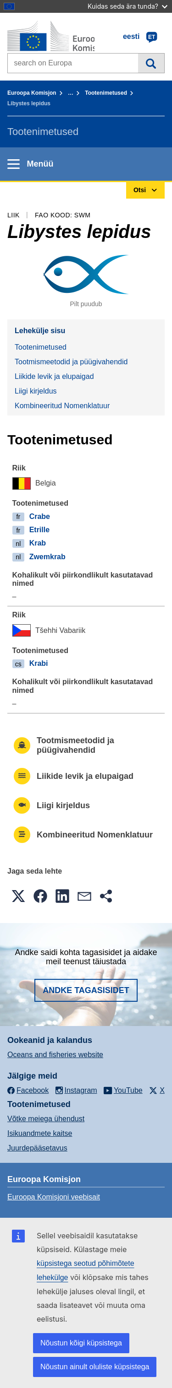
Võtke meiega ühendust (45, 1119)
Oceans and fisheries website (55, 1055)
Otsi (151, 63)
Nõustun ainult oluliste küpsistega (94, 1367)
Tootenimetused (106, 93)
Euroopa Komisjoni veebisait (53, 1197)
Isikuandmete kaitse (39, 1133)
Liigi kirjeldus (36, 391)
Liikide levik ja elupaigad (54, 376)
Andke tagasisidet (86, 990)
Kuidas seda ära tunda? (127, 6)
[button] (18, 896)
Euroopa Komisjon (31, 93)
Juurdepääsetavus (37, 1148)
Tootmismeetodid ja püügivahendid (71, 362)
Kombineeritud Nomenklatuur (62, 406)
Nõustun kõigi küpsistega (81, 1343)
